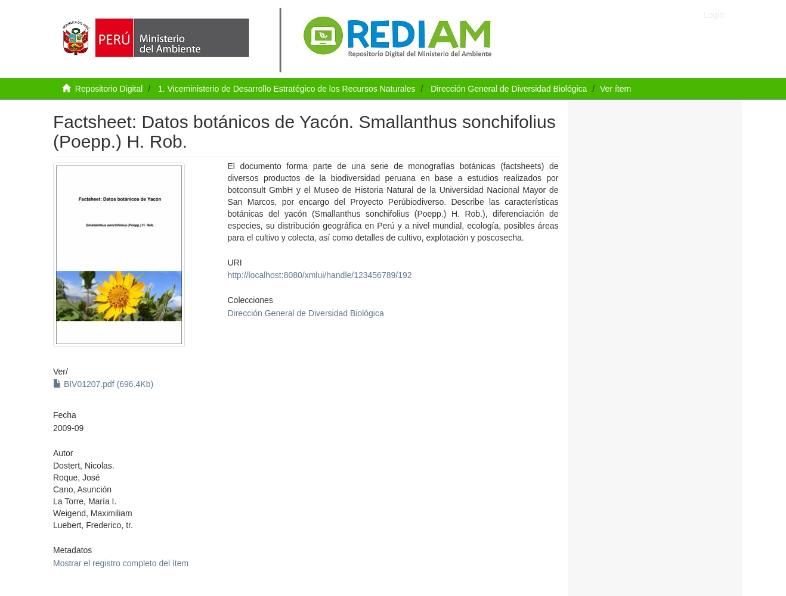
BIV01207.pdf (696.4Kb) (103, 384)
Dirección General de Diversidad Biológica (509, 88)
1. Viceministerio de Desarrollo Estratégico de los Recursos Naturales (287, 88)
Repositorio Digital (109, 88)
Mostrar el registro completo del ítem (120, 563)
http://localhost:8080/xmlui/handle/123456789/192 (319, 275)
